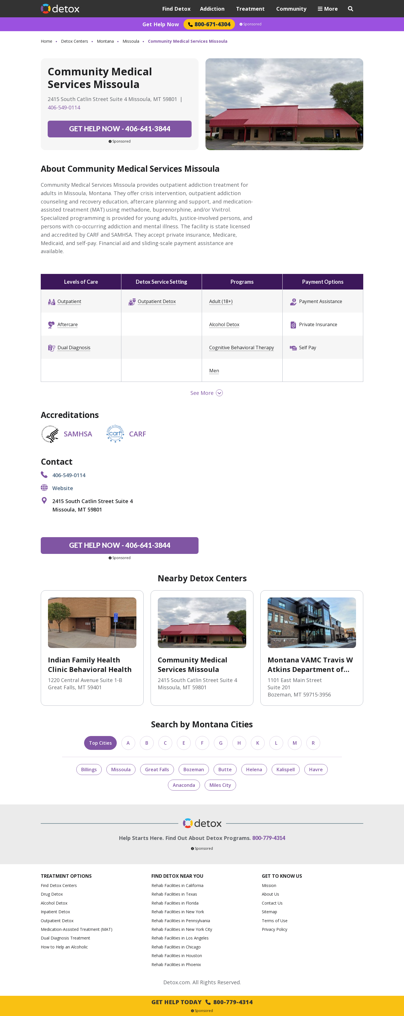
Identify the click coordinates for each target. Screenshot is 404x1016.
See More (202, 392)
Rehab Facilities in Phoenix (176, 964)
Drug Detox (52, 894)
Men (214, 370)
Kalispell (286, 769)
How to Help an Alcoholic (64, 947)
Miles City (220, 785)
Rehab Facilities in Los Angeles (180, 938)
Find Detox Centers (59, 885)
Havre (316, 769)
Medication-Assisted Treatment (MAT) (76, 929)
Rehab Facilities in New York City (181, 929)
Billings (89, 769)
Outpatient (69, 301)
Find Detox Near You (177, 876)
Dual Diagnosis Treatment (65, 938)
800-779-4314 (268, 838)
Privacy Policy (274, 929)
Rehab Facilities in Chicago (176, 947)
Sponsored (251, 24)
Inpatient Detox (55, 911)
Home (46, 41)
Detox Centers (74, 41)
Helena (254, 769)
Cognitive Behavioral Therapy (241, 347)
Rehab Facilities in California (177, 885)
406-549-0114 (64, 107)
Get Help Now (160, 24)
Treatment (250, 8)
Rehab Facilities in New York (177, 911)
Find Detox (176, 8)
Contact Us (272, 903)
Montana (105, 41)
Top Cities (100, 743)
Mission (269, 885)
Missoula (131, 41)
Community (291, 8)
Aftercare (68, 324)
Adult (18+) (221, 301)
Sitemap (269, 911)
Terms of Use (275, 920)
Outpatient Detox (157, 301)
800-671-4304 (209, 24)
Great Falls (157, 769)
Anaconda (184, 785)
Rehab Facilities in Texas (174, 894)
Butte (225, 769)
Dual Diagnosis (74, 347)
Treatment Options (66, 876)
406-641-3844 (120, 128)
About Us (270, 894)
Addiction (212, 8)
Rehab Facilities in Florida (175, 903)
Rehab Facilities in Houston (176, 955)
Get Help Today (202, 1002)
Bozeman (194, 769)
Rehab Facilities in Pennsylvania (180, 920)
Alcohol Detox (224, 324)
